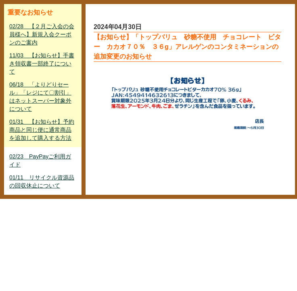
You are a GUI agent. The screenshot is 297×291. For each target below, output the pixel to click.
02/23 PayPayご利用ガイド (40, 160)
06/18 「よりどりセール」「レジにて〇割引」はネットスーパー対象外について (40, 96)
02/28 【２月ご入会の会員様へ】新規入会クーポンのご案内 (41, 34)
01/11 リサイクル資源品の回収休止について (41, 181)
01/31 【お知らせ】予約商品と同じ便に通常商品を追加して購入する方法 (41, 129)
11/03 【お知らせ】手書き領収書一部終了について (41, 63)
